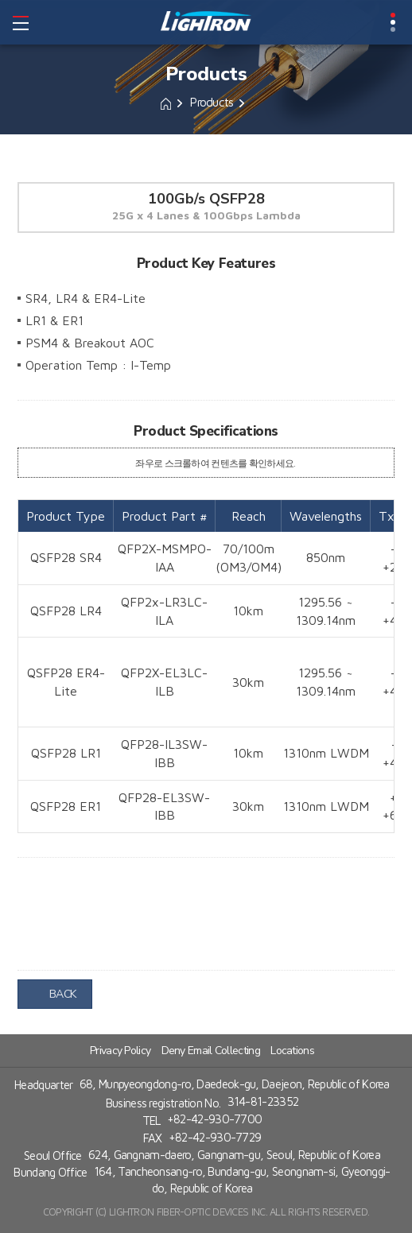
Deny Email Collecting (210, 1048)
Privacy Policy (120, 1048)
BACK (55, 993)
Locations (292, 1048)
